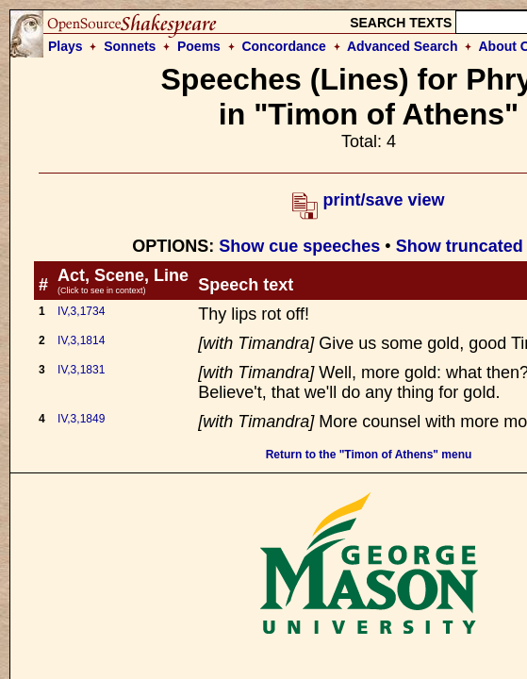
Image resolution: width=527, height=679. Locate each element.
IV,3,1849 (81, 418)
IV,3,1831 (81, 369)
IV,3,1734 (81, 311)
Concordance (283, 46)
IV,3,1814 (81, 340)
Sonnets (130, 46)
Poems (199, 46)
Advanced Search (402, 46)
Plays (65, 46)
